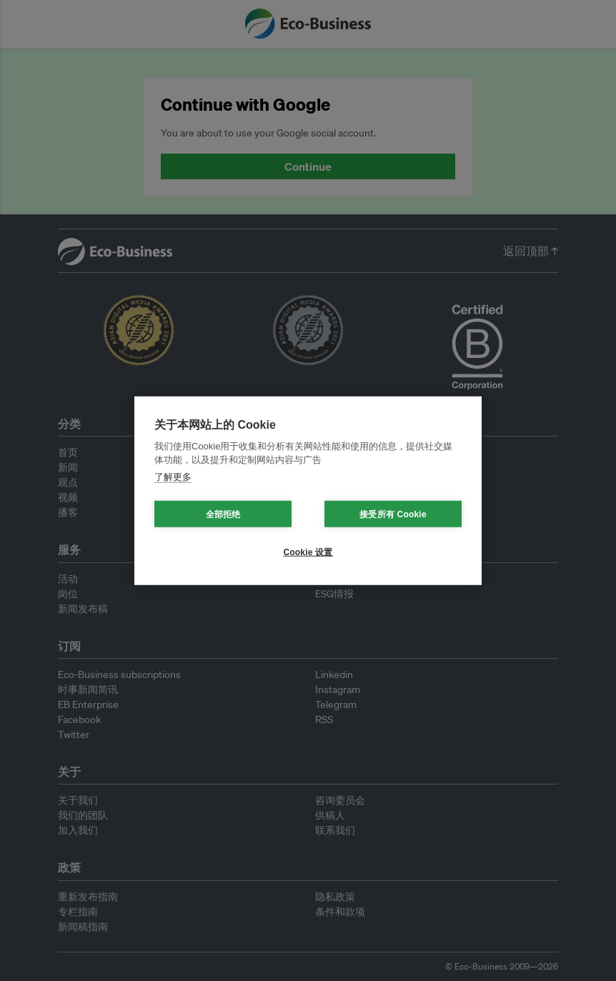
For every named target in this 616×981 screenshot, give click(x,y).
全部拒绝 (223, 514)
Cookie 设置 (307, 552)
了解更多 (173, 476)
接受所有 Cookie (393, 514)
